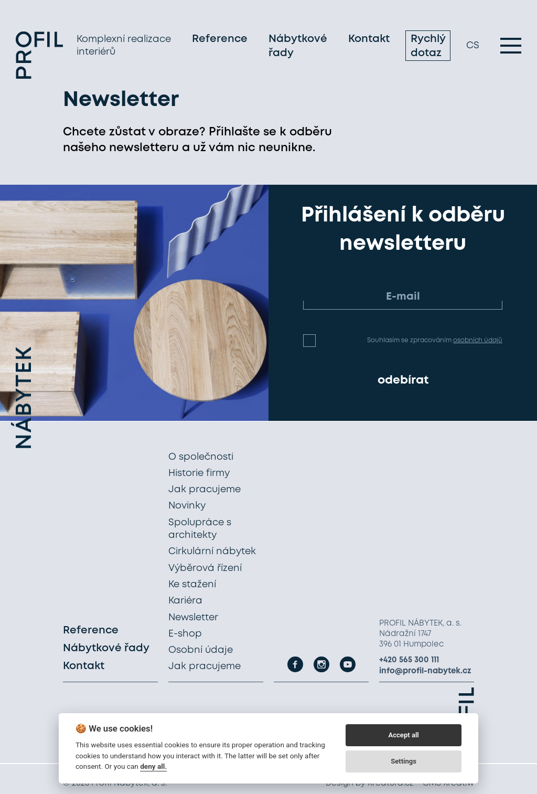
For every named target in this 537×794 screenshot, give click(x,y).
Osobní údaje (200, 650)
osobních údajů (477, 340)
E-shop (185, 634)
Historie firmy (199, 473)
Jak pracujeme (204, 489)
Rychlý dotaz (428, 46)
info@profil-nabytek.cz (425, 671)
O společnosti (200, 457)
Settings (403, 761)
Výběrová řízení (205, 568)
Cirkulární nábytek (212, 551)
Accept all (403, 735)
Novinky (187, 506)
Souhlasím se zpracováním (434, 340)
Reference (220, 39)
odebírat (403, 380)
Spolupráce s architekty (199, 528)
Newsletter (193, 617)
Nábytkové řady (297, 46)
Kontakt (369, 39)
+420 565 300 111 (409, 660)
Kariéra (185, 601)
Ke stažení (192, 584)
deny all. (153, 766)
